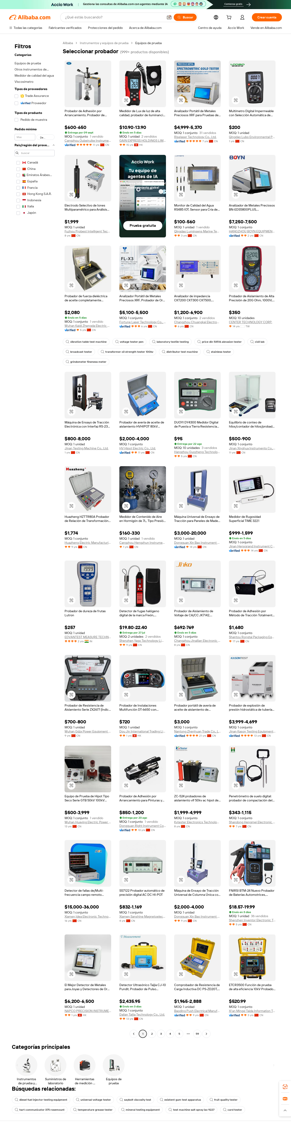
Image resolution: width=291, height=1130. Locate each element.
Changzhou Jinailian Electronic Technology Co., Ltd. (197, 640)
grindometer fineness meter (86, 362)
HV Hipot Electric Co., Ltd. (137, 448)
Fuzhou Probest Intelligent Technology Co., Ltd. (88, 231)
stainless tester (218, 352)
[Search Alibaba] (114, 17)
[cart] (229, 18)
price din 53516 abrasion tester (219, 342)
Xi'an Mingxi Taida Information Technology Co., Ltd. (252, 1011)
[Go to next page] (206, 1034)
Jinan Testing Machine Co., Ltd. (86, 448)
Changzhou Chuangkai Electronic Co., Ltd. (197, 322)
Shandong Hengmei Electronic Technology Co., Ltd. (252, 822)
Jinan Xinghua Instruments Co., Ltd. (252, 448)
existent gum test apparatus (180, 1100)
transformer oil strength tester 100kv (127, 352)
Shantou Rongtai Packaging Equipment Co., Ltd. (252, 637)
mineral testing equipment (140, 1110)
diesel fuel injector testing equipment (41, 1100)
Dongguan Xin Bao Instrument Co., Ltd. (197, 542)
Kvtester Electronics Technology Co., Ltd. (197, 822)
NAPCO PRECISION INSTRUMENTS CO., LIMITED (88, 1011)
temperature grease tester (93, 1110)
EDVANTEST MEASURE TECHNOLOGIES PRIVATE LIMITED (88, 637)
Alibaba (68, 43)
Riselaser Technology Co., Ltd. (195, 137)
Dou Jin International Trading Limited (142, 731)
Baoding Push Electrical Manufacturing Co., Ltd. (197, 1011)
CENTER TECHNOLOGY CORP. (250, 322)
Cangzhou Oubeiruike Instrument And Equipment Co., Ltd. (88, 140)
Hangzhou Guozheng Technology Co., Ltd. (197, 452)
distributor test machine (180, 352)
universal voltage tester (93, 1100)
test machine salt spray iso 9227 (191, 1110)
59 (197, 1033)
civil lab (257, 342)
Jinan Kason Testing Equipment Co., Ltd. (252, 731)
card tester (232, 1110)
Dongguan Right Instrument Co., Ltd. (142, 826)
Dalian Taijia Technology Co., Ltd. (142, 1014)
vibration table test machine (86, 342)
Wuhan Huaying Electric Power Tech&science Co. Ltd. (88, 822)
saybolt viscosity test (135, 1100)
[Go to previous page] (134, 1034)
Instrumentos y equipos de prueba (104, 43)
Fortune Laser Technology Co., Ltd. (142, 322)
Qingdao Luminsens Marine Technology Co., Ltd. (197, 231)
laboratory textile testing (170, 342)
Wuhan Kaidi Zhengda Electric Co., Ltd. (88, 325)
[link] (285, 1087)
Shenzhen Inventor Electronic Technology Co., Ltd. (252, 920)
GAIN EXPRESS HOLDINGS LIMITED (142, 140)
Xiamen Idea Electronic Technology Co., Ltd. (88, 916)
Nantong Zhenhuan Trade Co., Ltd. (197, 731)
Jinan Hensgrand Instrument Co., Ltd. (252, 546)
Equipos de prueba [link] (148, 43)
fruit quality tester (224, 1100)
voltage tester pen (129, 342)
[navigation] (34, 539)
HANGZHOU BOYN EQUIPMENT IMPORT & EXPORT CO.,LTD (252, 231)
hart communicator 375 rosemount (40, 1110)
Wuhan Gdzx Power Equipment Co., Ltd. (88, 731)
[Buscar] (185, 17)
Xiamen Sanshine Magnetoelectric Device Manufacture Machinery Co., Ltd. (142, 916)
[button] (169, 17)
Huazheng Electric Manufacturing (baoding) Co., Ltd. (88, 542)
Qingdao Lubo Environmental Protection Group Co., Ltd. (252, 137)
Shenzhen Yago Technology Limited (142, 640)
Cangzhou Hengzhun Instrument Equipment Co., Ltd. (142, 542)
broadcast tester (79, 352)
